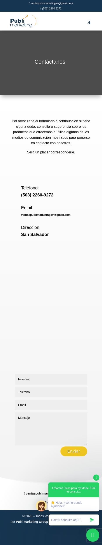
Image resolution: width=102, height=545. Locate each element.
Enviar (73, 451)
